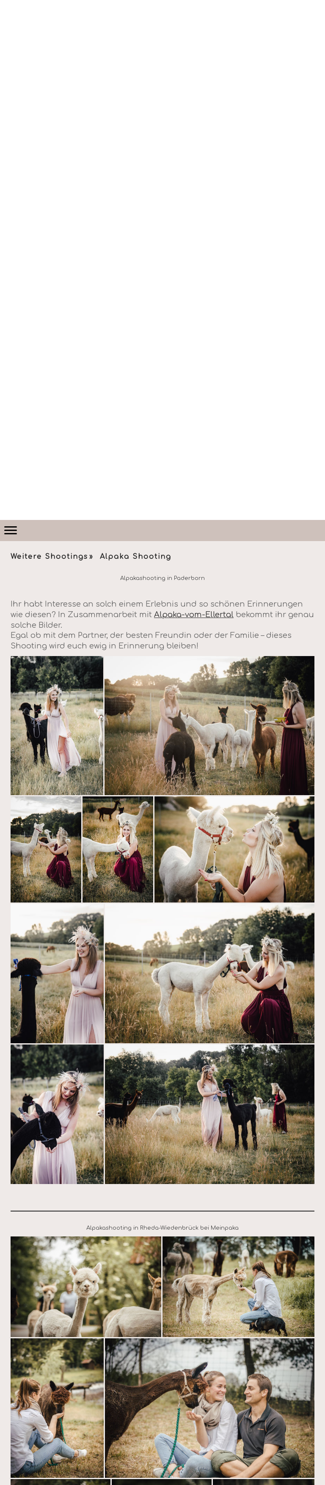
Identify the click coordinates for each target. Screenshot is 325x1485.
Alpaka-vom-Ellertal (194, 614)
